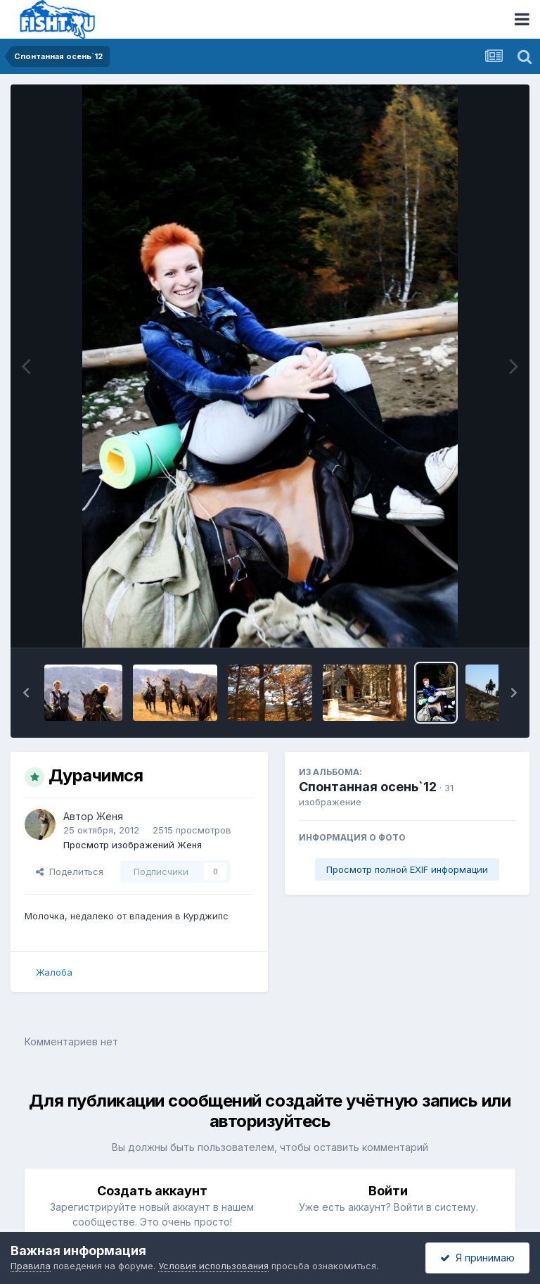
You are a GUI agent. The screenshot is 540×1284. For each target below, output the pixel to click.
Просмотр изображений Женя (132, 844)
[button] (26, 692)
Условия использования (213, 1265)
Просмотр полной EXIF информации (407, 869)
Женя (109, 816)
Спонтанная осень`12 (368, 786)
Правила (31, 1265)
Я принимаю (477, 1258)
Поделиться (69, 871)
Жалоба (54, 972)
